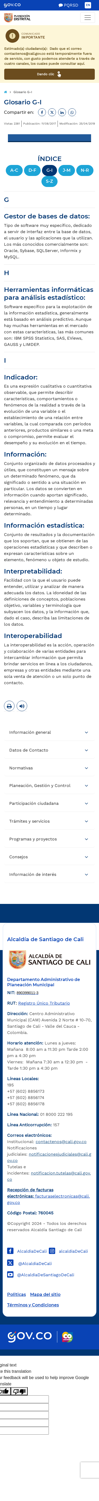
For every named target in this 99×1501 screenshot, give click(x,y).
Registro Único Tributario (44, 1003)
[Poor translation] (19, 1391)
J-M (66, 170)
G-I (49, 170)
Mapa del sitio (45, 1294)
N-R (85, 170)
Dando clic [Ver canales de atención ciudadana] (49, 74)
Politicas (16, 1294)
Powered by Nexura (80, 1353)
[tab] (49, 733)
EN (88, 5)
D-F (32, 170)
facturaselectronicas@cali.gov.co (48, 1196)
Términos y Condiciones (33, 1304)
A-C (14, 170)
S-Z (49, 181)
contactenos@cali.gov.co (61, 1141)
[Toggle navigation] (87, 17)
